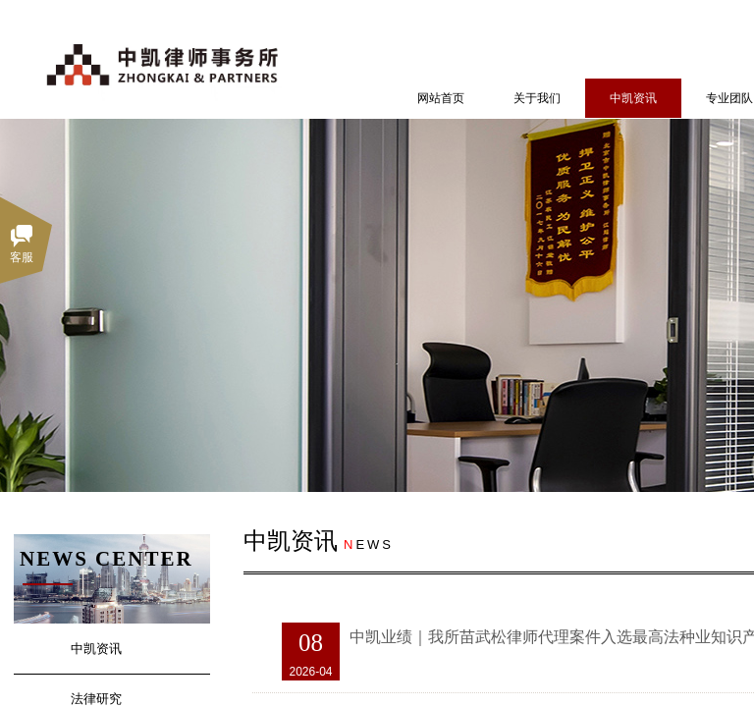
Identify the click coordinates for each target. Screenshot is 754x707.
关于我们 (537, 98)
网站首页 (440, 98)
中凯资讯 (633, 98)
